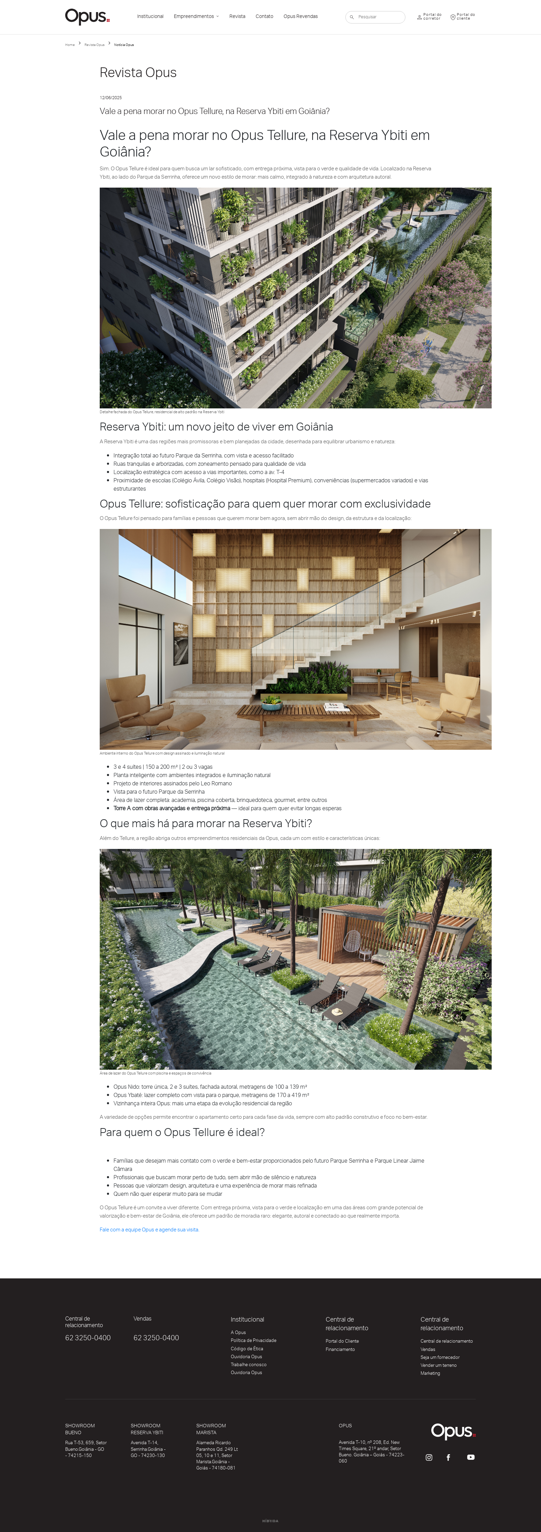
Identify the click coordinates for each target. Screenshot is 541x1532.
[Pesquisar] (375, 17)
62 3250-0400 (88, 1339)
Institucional (150, 17)
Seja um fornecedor (440, 1359)
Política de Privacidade (253, 1342)
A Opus (238, 1334)
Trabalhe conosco (249, 1366)
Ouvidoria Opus (246, 1358)
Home (70, 45)
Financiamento (340, 1351)
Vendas (428, 1351)
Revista (237, 17)
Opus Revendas (301, 17)
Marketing (430, 1375)
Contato (264, 17)
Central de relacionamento (447, 1342)
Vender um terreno (439, 1367)
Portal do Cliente (342, 1342)
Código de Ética (247, 1350)
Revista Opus (95, 45)
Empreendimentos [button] (194, 17)
